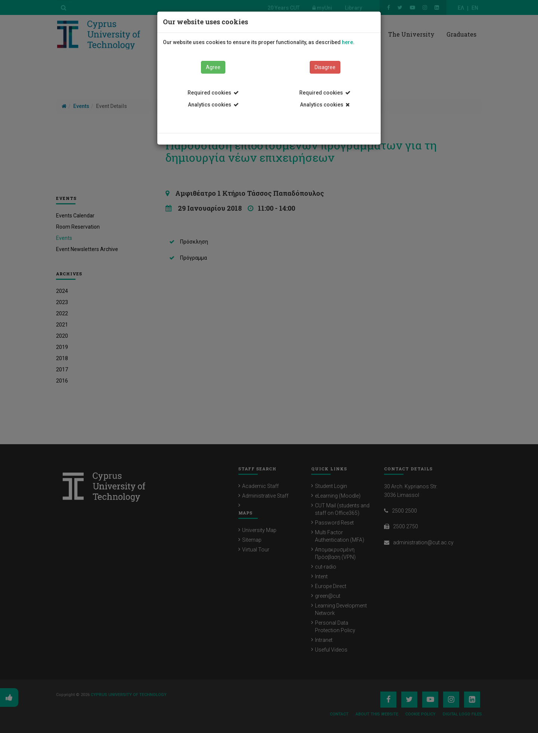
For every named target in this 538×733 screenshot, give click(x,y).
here (347, 42)
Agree (213, 67)
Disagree (325, 67)
